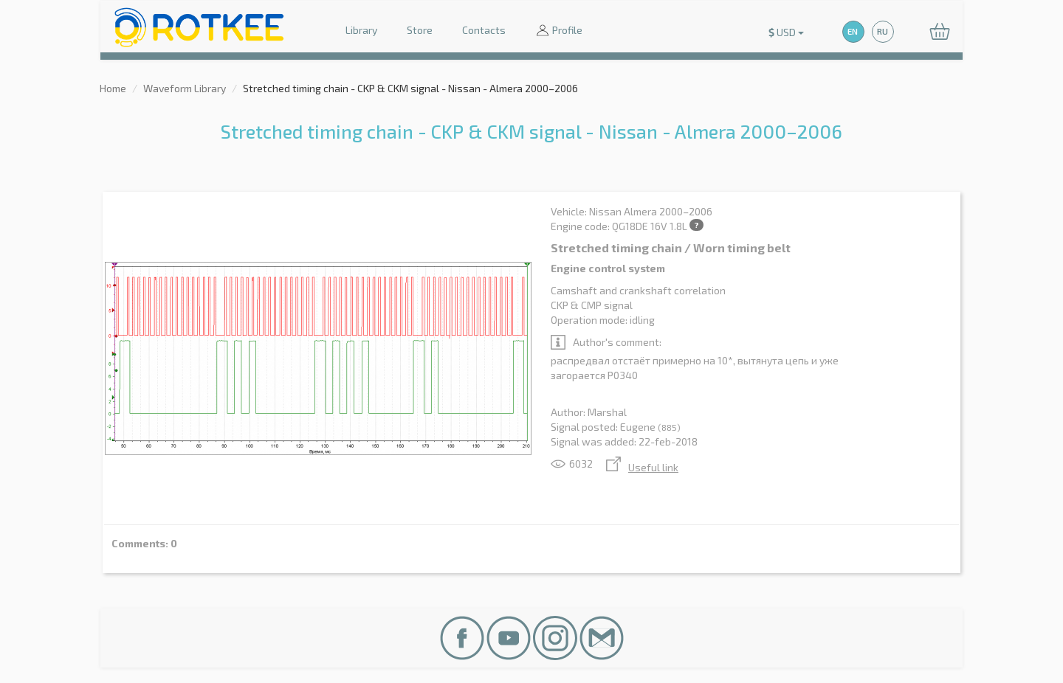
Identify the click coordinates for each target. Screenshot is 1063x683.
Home (113, 88)
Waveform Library (184, 88)
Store (420, 30)
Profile (558, 31)
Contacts (484, 30)
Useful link (642, 467)
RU (882, 31)
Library (361, 30)
